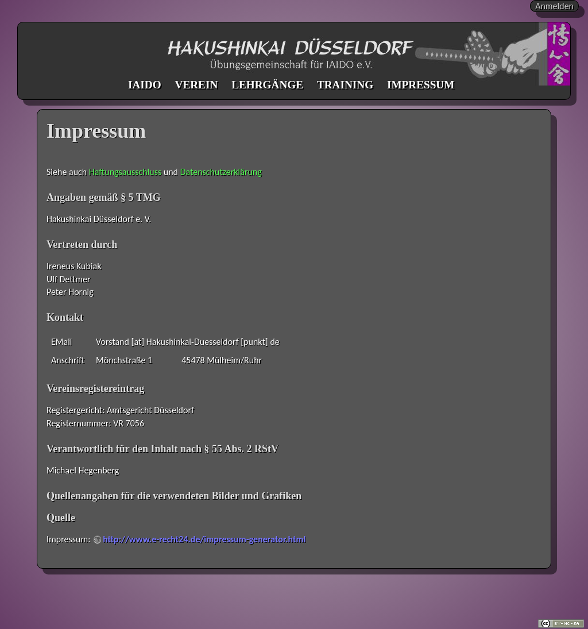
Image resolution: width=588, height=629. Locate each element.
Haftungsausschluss (125, 171)
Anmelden (554, 6)
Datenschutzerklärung (221, 171)
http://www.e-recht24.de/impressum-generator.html (204, 539)
